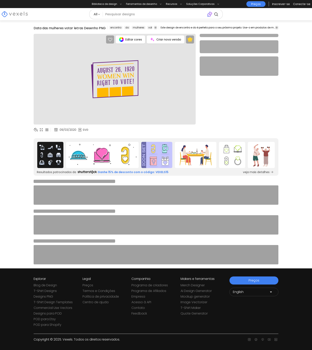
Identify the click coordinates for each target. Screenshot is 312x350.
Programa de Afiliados (148, 291)
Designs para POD (48, 313)
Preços (88, 285)
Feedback (139, 313)
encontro (115, 27)
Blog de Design (45, 285)
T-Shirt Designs (45, 291)
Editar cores (130, 39)
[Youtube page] (269, 339)
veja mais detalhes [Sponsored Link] (258, 172)
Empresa (138, 296)
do (127, 27)
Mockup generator (195, 296)
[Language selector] (254, 292)
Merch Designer (193, 285)
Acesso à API (141, 302)
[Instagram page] (249, 339)
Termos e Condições (99, 291)
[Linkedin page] (275, 339)
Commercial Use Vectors (53, 307)
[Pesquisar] (155, 14)
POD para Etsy (45, 319)
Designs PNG (43, 296)
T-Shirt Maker (191, 307)
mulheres (138, 27)
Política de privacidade (101, 296)
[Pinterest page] (262, 339)
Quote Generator (194, 313)
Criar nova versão (165, 39)
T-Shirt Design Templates (53, 302)
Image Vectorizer (194, 302)
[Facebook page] (255, 339)
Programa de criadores (149, 285)
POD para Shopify (47, 324)
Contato (138, 307)
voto (151, 27)
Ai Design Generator (196, 291)
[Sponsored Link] (50, 155)
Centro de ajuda (95, 302)
